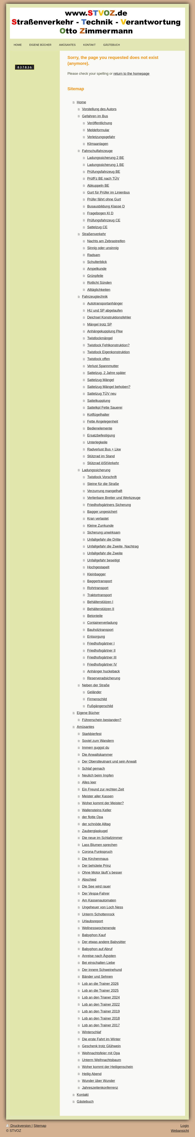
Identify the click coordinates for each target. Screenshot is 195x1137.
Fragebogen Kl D (100, 213)
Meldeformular (98, 130)
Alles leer (89, 782)
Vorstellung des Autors (99, 109)
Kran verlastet (98, 518)
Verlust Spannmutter (103, 366)
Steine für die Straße (103, 484)
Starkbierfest (91, 734)
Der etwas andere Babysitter (104, 942)
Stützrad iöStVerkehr (103, 463)
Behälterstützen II (100, 609)
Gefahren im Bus (95, 116)
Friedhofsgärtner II (101, 650)
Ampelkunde (96, 269)
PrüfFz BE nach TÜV (103, 178)
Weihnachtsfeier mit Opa (101, 1053)
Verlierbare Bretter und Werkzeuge (114, 498)
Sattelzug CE (97, 227)
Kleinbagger (96, 574)
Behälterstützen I (100, 602)
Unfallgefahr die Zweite (105, 553)
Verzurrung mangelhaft (104, 491)
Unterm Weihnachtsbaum (101, 1060)
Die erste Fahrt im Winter (101, 1039)
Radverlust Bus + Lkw (104, 449)
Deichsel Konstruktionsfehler (109, 317)
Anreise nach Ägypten (99, 956)
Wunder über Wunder (98, 1081)
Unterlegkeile (97, 442)
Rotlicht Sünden (99, 283)
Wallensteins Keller (96, 810)
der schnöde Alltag (96, 824)
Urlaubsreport (92, 921)
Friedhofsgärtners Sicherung (109, 505)
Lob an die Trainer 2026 (100, 984)
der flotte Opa (92, 817)
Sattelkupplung (98, 401)
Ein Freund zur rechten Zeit (103, 789)
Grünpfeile (95, 276)
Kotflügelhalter (98, 415)
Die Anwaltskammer (97, 755)
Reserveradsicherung (103, 678)
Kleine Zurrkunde (100, 525)
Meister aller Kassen (97, 796)
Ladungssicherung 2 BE (105, 158)
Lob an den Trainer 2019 (101, 1011)
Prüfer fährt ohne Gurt (104, 199)
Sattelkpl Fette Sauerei (104, 407)
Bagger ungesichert (102, 512)
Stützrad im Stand (101, 456)
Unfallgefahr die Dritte (104, 539)
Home (81, 102)
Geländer (94, 692)
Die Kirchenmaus (95, 859)
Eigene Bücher (88, 713)
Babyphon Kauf (94, 935)
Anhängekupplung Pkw (105, 331)
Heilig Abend (91, 1074)
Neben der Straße (96, 685)
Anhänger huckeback (103, 671)
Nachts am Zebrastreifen (106, 241)
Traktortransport (99, 595)
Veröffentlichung (99, 123)
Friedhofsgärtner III (102, 657)
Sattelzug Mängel (100, 380)
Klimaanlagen (97, 144)
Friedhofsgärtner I (101, 643)
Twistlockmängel (100, 338)
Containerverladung (102, 623)
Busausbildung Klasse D (106, 206)
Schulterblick (97, 262)
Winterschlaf (91, 1032)
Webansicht (180, 1131)
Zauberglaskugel (95, 831)
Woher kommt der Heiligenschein (107, 1067)
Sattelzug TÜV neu (101, 394)
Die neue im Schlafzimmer (102, 838)
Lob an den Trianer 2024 (101, 997)
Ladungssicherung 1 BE (105, 165)
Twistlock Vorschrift (102, 477)
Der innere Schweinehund (102, 970)
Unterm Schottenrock (98, 914)
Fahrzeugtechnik (95, 296)
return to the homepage (131, 74)
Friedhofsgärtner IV (102, 664)
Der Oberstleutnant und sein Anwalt (109, 761)
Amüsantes (85, 727)
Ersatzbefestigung (101, 435)
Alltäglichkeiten (98, 290)
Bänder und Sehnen (97, 977)
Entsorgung (96, 636)
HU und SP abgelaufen (105, 310)
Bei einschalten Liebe (98, 963)
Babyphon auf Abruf (97, 949)
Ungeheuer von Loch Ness (102, 907)
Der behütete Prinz (96, 866)
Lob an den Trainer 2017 (101, 1025)
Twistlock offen (98, 359)
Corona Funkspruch (97, 852)
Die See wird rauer (96, 886)
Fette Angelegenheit (102, 421)
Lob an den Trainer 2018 (101, 1018)
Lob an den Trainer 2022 (101, 1004)
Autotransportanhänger (105, 303)
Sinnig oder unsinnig (103, 248)
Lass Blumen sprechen (99, 845)
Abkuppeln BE (98, 185)
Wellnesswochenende (99, 928)
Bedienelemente (99, 428)
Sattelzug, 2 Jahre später (106, 373)
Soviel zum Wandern (98, 741)
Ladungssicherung (96, 470)
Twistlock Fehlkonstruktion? (108, 345)
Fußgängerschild (100, 706)
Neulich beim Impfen (98, 775)
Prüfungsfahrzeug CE (103, 220)
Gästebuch (85, 1101)
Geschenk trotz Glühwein (101, 1046)
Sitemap (40, 1126)
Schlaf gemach (93, 768)
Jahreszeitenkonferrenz (100, 1088)
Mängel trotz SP (99, 324)
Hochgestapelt (98, 567)
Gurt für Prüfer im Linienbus (108, 192)
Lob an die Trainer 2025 (100, 990)
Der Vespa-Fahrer (96, 893)
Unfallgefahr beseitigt (103, 560)
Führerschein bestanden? (101, 720)
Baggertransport (99, 581)
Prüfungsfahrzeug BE (103, 172)
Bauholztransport (100, 630)
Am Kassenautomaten (99, 900)
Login (184, 1126)
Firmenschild (97, 699)
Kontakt (83, 1095)
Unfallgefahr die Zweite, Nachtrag (113, 546)
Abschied (89, 879)
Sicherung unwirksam (103, 532)
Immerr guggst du (95, 747)
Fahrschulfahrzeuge (97, 151)
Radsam (93, 255)
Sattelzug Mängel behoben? (108, 387)
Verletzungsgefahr (101, 137)
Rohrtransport (97, 588)
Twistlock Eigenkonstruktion (108, 352)
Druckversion (19, 1126)
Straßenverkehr (94, 234)
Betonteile (95, 616)
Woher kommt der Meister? (103, 803)
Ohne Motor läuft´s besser (102, 872)
